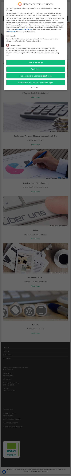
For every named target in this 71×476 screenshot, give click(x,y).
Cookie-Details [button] (35, 87)
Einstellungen (11, 31)
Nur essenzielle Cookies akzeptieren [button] (36, 76)
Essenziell (12, 36)
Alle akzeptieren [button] (35, 62)
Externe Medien (14, 45)
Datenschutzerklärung (24, 29)
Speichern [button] (35, 69)
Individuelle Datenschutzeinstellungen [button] (35, 82)
